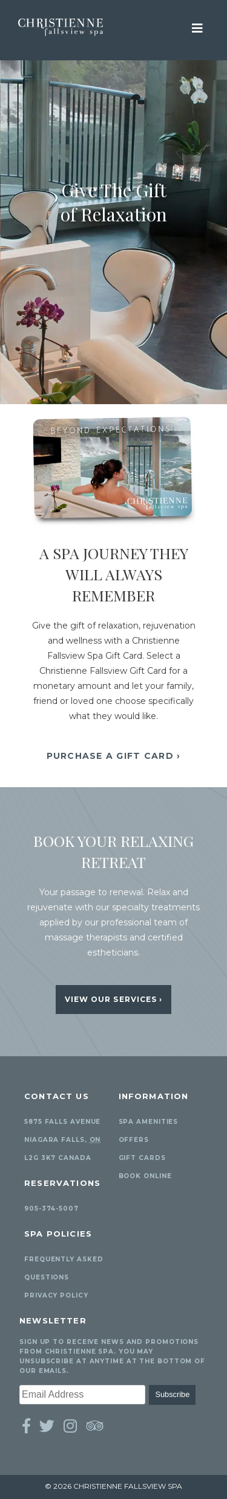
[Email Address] (82, 1394)
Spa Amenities (149, 1122)
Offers (134, 1140)
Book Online (145, 1176)
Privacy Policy (56, 1295)
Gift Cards (142, 1158)
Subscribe (172, 1394)
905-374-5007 (51, 1208)
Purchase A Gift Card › (114, 755)
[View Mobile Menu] (197, 27)
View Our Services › (114, 999)
